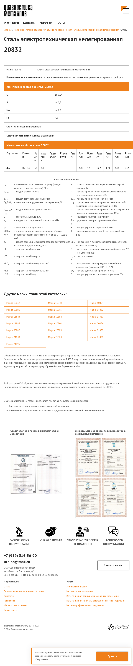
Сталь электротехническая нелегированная (96, 29)
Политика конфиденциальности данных (25, 591)
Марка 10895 (55, 309)
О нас (7, 586)
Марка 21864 (55, 337)
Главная (8, 29)
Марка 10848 (55, 302)
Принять (112, 656)
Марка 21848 (13, 337)
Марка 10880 (13, 309)
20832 (124, 29)
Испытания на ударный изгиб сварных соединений (92, 595)
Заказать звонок (113, 565)
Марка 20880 (13, 330)
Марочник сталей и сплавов (28, 29)
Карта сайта (10, 610)
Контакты (29, 22)
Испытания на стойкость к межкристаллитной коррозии (95, 600)
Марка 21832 (96, 330)
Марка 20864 (96, 323)
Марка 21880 (96, 337)
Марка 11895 (13, 323)
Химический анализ (76, 586)
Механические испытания (79, 591)
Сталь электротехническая (58, 29)
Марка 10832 (13, 302)
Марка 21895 (13, 344)
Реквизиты (9, 600)
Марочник (46, 22)
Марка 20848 (55, 323)
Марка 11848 (13, 316)
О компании (11, 22)
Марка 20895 (55, 330)
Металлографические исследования (85, 605)
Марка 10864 (96, 302)
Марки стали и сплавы (15, 605)
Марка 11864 (55, 316)
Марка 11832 (96, 309)
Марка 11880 (96, 316)
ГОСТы (60, 22)
